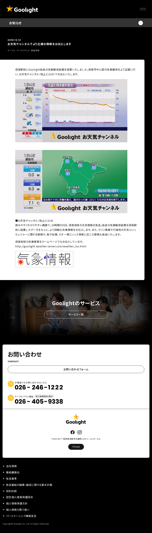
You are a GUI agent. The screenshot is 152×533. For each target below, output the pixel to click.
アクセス (76, 446)
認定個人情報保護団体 (19, 497)
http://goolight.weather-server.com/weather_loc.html (50, 246)
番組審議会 (13, 472)
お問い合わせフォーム (76, 369)
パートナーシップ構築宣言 (21, 516)
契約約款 (11, 491)
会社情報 (11, 466)
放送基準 (11, 478)
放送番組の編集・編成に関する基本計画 (29, 485)
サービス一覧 (76, 314)
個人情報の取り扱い (17, 510)
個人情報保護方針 (17, 503)
